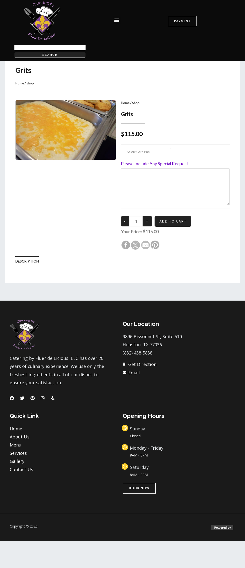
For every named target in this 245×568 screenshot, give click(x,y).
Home (19, 110)
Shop (30, 110)
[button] (117, 20)
